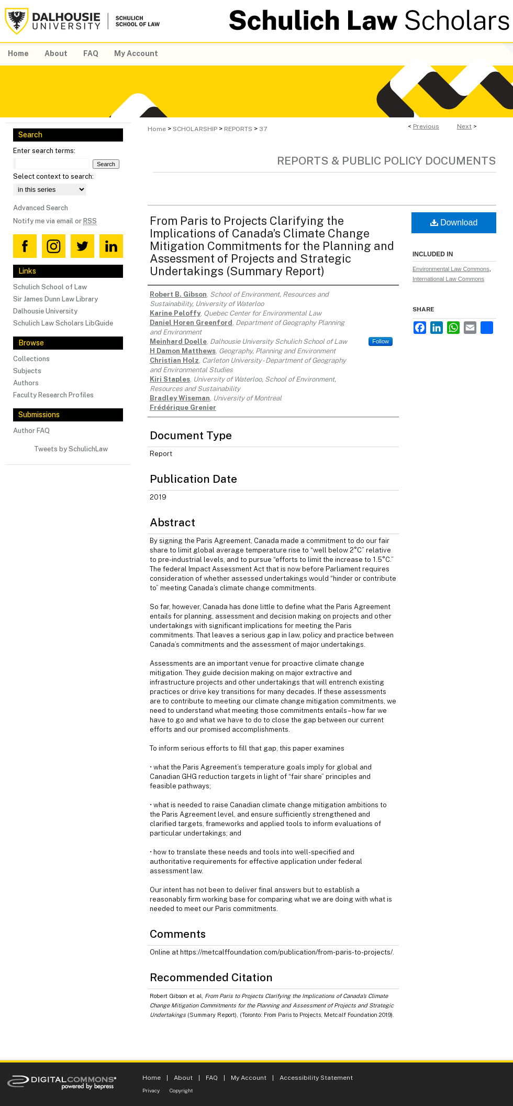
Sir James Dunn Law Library (55, 299)
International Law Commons (448, 279)
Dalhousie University (45, 311)
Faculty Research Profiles (53, 395)
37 (263, 129)
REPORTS (238, 129)
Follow (380, 341)
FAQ (212, 1077)
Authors (26, 383)
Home (157, 129)
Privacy (151, 1090)
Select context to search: (53, 176)
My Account (248, 1077)
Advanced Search (40, 208)
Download (454, 222)
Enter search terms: (44, 151)
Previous (426, 126)
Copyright (181, 1090)
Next (464, 126)
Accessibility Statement (316, 1077)
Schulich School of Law (50, 287)
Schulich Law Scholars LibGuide (63, 323)
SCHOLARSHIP (195, 129)
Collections (31, 359)
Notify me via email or (55, 221)
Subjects (27, 371)
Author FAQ (31, 431)
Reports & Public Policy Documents (386, 160)
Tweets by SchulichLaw (71, 449)
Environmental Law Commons (450, 269)
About (183, 1077)
